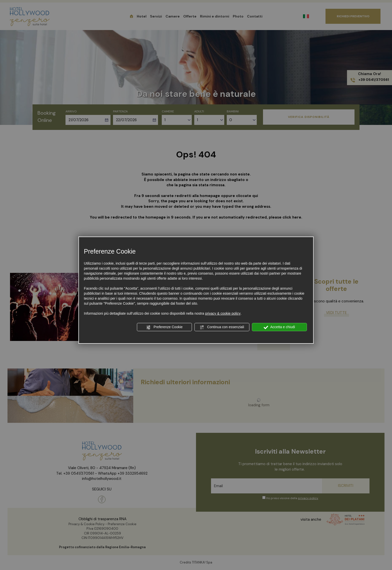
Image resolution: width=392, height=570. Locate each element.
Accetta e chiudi (279, 327)
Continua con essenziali (222, 327)
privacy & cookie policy (222, 313)
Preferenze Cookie (164, 327)
